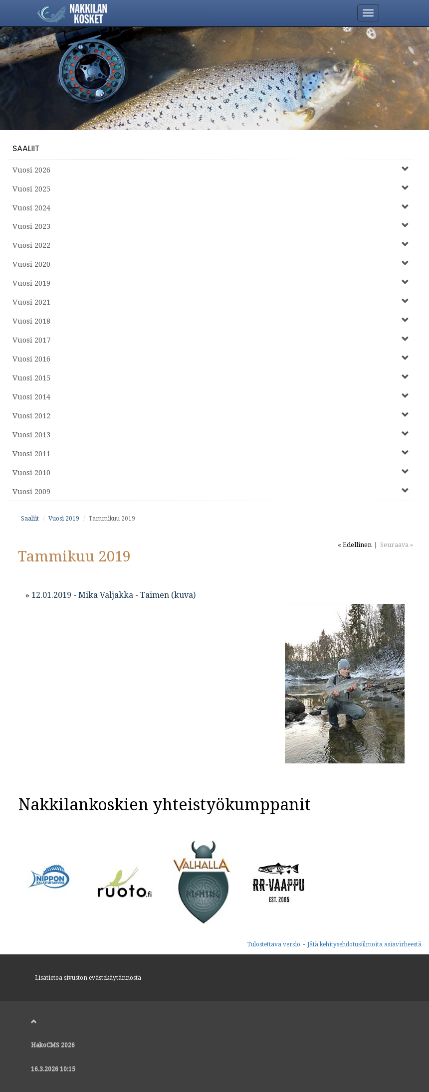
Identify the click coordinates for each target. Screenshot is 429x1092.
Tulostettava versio (273, 944)
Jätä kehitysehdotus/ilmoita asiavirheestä (364, 944)
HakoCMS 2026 (53, 1045)
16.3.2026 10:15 (53, 1069)
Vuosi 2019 (63, 518)
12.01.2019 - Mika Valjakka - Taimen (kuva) (113, 595)
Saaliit (25, 148)
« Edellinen (355, 544)
